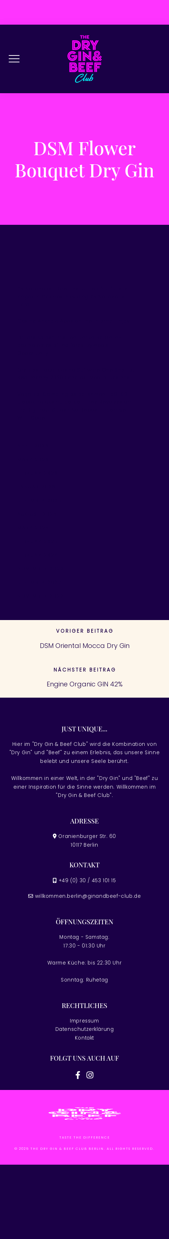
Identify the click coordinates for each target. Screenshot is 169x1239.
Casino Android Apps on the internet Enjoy (73, 321)
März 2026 (33, 460)
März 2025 (33, 528)
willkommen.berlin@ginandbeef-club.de (88, 896)
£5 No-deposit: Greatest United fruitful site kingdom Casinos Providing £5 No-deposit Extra (72, 296)
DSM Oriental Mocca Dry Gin (85, 645)
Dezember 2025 (39, 500)
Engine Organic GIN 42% (85, 684)
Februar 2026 (37, 473)
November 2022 (40, 596)
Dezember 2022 (39, 582)
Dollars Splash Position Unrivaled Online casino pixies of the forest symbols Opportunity (69, 345)
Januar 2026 (36, 487)
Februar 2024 (37, 555)
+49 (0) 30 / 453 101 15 (87, 880)
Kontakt (84, 1037)
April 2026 (33, 446)
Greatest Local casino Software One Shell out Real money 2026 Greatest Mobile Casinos (77, 374)
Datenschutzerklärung (84, 1029)
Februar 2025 (37, 541)
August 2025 (37, 514)
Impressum (84, 1020)
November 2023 (40, 568)
